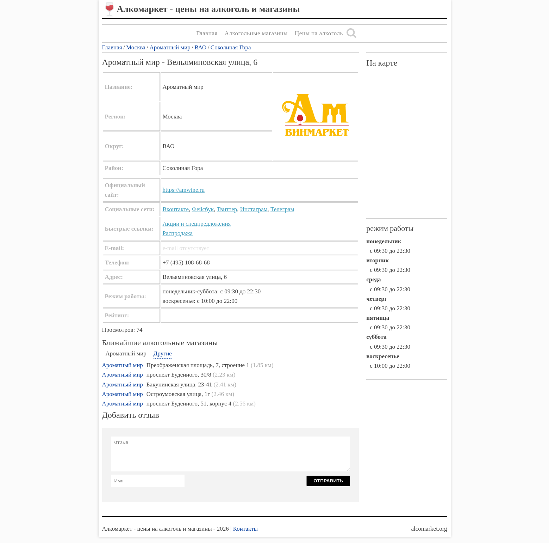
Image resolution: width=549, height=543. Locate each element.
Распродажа (178, 233)
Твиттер (227, 209)
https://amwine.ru (184, 190)
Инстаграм (254, 209)
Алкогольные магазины (256, 33)
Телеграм (282, 209)
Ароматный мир (169, 47)
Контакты (245, 528)
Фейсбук (203, 209)
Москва (135, 47)
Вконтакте (176, 209)
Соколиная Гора (231, 47)
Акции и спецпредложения (197, 223)
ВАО (200, 47)
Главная (207, 33)
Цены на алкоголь (319, 33)
